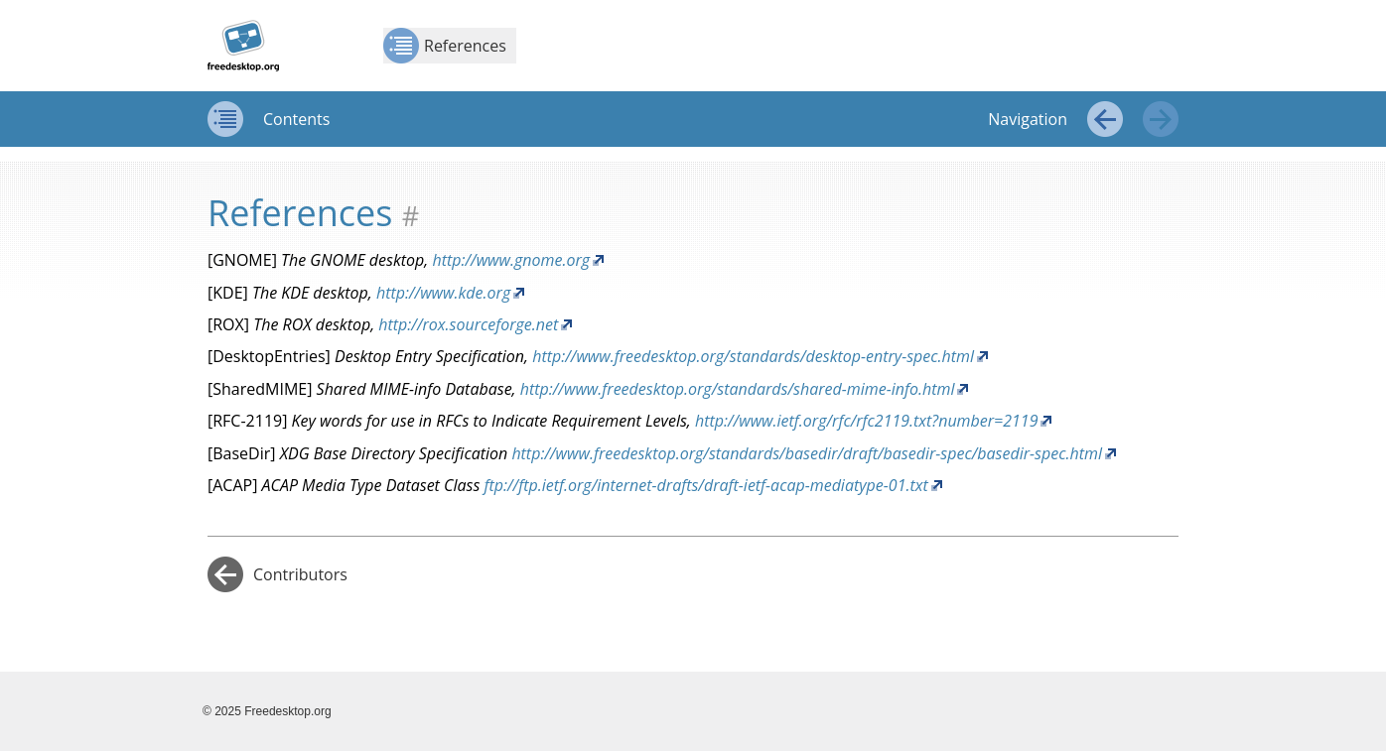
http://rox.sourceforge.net (468, 324)
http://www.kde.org (443, 293)
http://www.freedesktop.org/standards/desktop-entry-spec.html (753, 356)
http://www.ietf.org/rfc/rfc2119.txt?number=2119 (867, 421)
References (444, 45)
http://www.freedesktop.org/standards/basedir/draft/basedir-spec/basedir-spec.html (806, 453)
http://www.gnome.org (511, 260)
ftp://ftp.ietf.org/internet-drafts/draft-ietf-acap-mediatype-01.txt (705, 485)
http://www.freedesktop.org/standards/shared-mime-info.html (737, 389)
